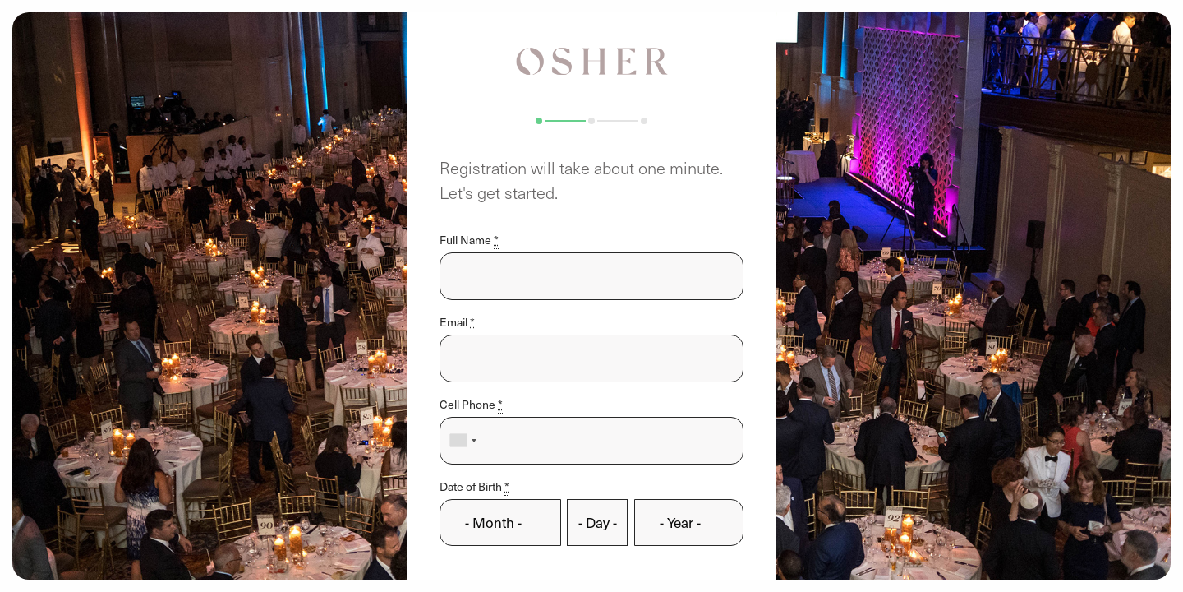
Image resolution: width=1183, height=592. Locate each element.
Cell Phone (471, 404)
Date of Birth (474, 486)
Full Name (469, 239)
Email (457, 322)
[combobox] (462, 441)
